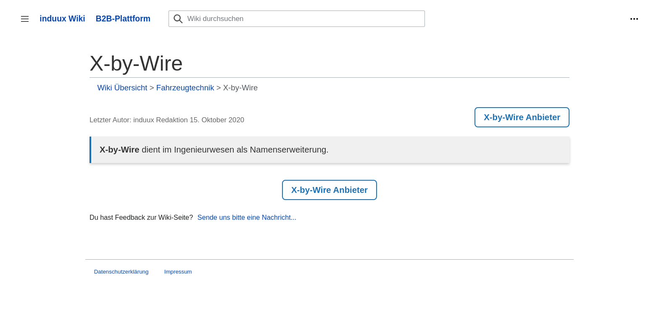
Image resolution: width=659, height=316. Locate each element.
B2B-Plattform (123, 18)
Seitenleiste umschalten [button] (27, 22)
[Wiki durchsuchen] (297, 19)
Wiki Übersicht (123, 87)
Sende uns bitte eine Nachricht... (247, 217)
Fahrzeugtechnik (185, 87)
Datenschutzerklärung (121, 272)
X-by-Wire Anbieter (522, 117)
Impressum (178, 272)
